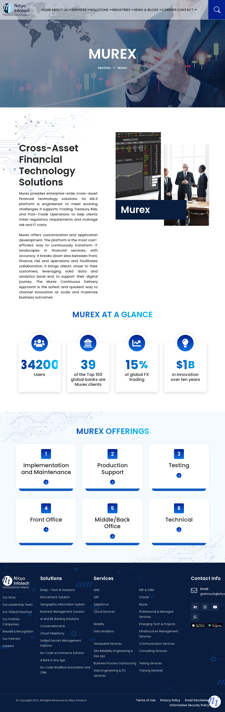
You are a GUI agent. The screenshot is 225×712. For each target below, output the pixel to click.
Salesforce (101, 604)
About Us (60, 10)
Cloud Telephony (52, 633)
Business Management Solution (62, 612)
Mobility (99, 624)
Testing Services (150, 663)
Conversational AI (52, 626)
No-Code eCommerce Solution (62, 653)
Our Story (8, 597)
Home (47, 10)
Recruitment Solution (55, 597)
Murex (143, 604)
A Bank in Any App (52, 660)
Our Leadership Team (17, 605)
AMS (96, 590)
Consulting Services (153, 651)
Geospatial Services (108, 644)
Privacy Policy (170, 700)
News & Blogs (146, 10)
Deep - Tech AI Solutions (57, 590)
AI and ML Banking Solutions (59, 619)
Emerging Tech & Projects (157, 624)
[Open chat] (214, 701)
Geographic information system (62, 604)
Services (80, 10)
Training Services (151, 671)
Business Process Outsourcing (115, 663)
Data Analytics (104, 631)
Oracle (144, 597)
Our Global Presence (17, 612)
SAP (96, 597)
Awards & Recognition (17, 632)
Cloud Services (104, 612)
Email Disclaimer (197, 700)
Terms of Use (145, 700)
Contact (185, 10)
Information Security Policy (189, 705)
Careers (169, 10)
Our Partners (11, 639)
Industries (122, 10)
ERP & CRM (146, 590)
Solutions (100, 10)
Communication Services (157, 644)
